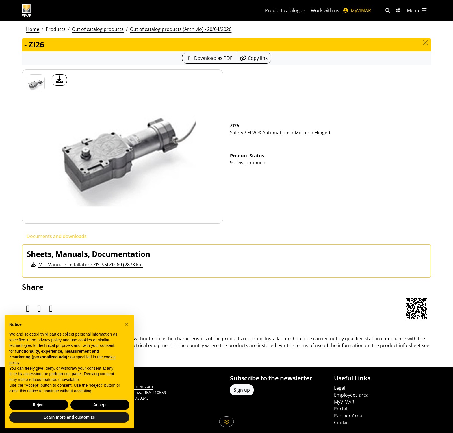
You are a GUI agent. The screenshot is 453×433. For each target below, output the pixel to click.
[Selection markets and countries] (398, 10)
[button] (126, 324)
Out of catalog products (98, 29)
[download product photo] (59, 80)
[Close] (425, 42)
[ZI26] (36, 83)
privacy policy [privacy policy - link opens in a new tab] (49, 340)
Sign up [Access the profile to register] (242, 390)
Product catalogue (285, 10)
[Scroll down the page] (226, 421)
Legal (339, 388)
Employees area (351, 395)
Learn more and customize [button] (69, 417)
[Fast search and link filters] (388, 10)
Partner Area (348, 415)
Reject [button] (39, 404)
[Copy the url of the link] (253, 58)
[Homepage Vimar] (48, 10)
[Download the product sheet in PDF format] (209, 58)
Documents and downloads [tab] (57, 236)
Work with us (325, 10)
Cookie (341, 422)
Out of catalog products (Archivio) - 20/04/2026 (180, 29)
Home (32, 29)
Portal (340, 409)
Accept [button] (100, 404)
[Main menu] (417, 10)
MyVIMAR (357, 10)
